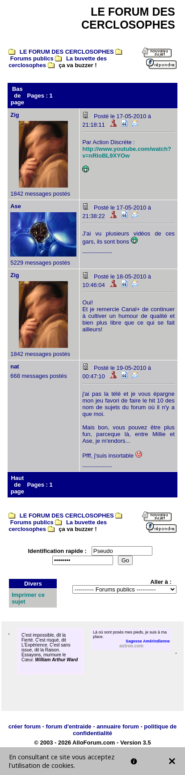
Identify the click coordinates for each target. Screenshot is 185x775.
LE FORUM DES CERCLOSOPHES (67, 51)
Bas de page (17, 96)
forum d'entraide (69, 726)
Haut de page (17, 485)
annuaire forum (118, 726)
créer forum (24, 726)
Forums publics (32, 58)
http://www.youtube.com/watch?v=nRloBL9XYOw (126, 152)
